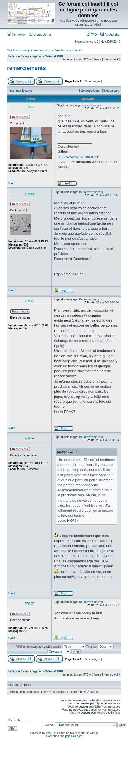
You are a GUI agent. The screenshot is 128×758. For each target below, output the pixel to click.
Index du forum (18, 56)
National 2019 (54, 56)
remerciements (26, 68)
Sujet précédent (89, 90)
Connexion (17, 34)
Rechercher (110, 34)
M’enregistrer (40, 34)
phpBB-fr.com (73, 736)
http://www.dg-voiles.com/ (78, 157)
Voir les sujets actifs (68, 50)
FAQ (92, 34)
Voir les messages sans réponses (30, 50)
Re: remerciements (91, 192)
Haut (11, 183)
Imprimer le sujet (21, 90)
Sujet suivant (110, 90)
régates (37, 56)
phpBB (50, 733)
